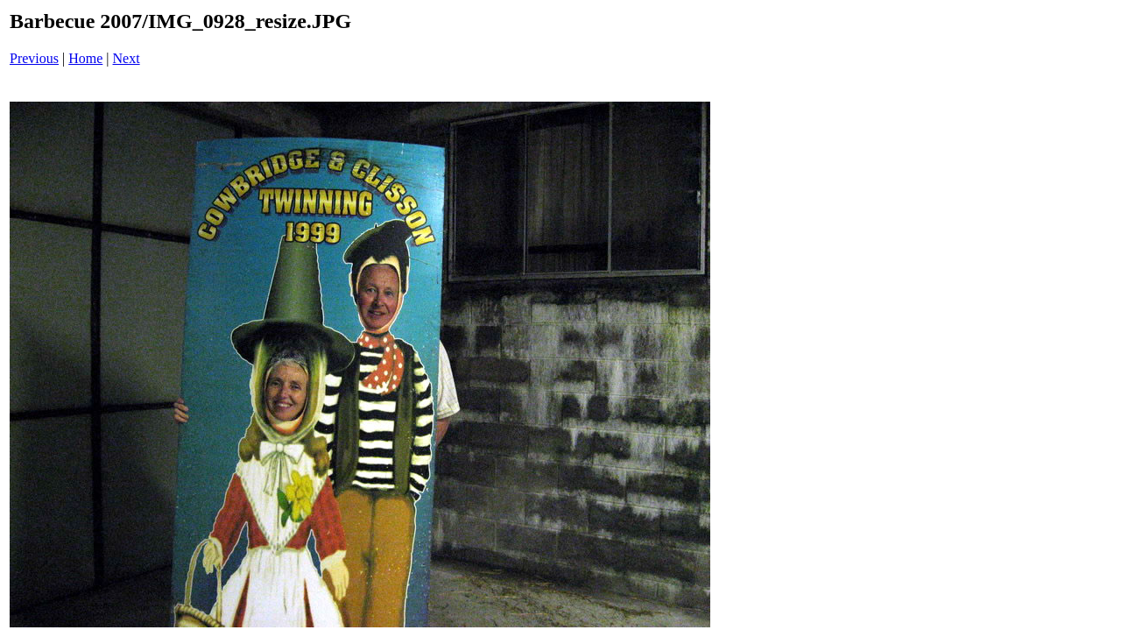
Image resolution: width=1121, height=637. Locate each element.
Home (85, 58)
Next (126, 58)
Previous (34, 58)
